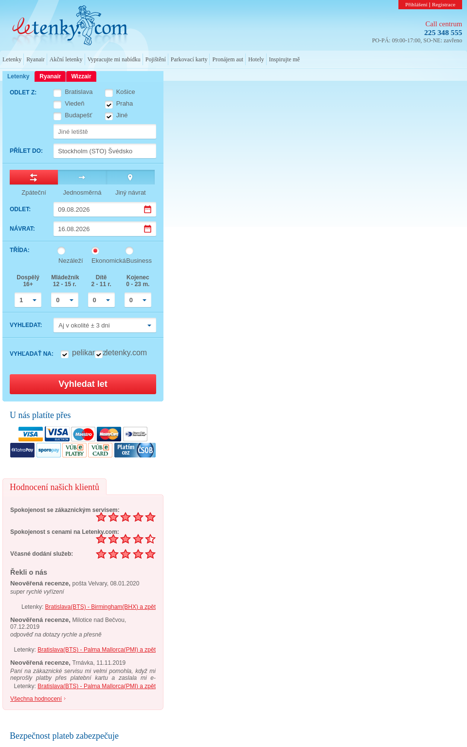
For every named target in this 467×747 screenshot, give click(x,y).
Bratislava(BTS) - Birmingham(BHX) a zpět (100, 606)
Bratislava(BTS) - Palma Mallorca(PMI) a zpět (96, 649)
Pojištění (155, 59)
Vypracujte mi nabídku (114, 59)
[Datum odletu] (105, 209)
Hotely (256, 59)
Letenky (11, 59)
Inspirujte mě (284, 59)
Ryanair (35, 59)
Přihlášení (416, 4)
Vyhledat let (82, 384)
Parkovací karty (189, 59)
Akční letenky (66, 59)
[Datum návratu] (105, 228)
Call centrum (444, 24)
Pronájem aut (227, 59)
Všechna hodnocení (36, 698)
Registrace (443, 4)
